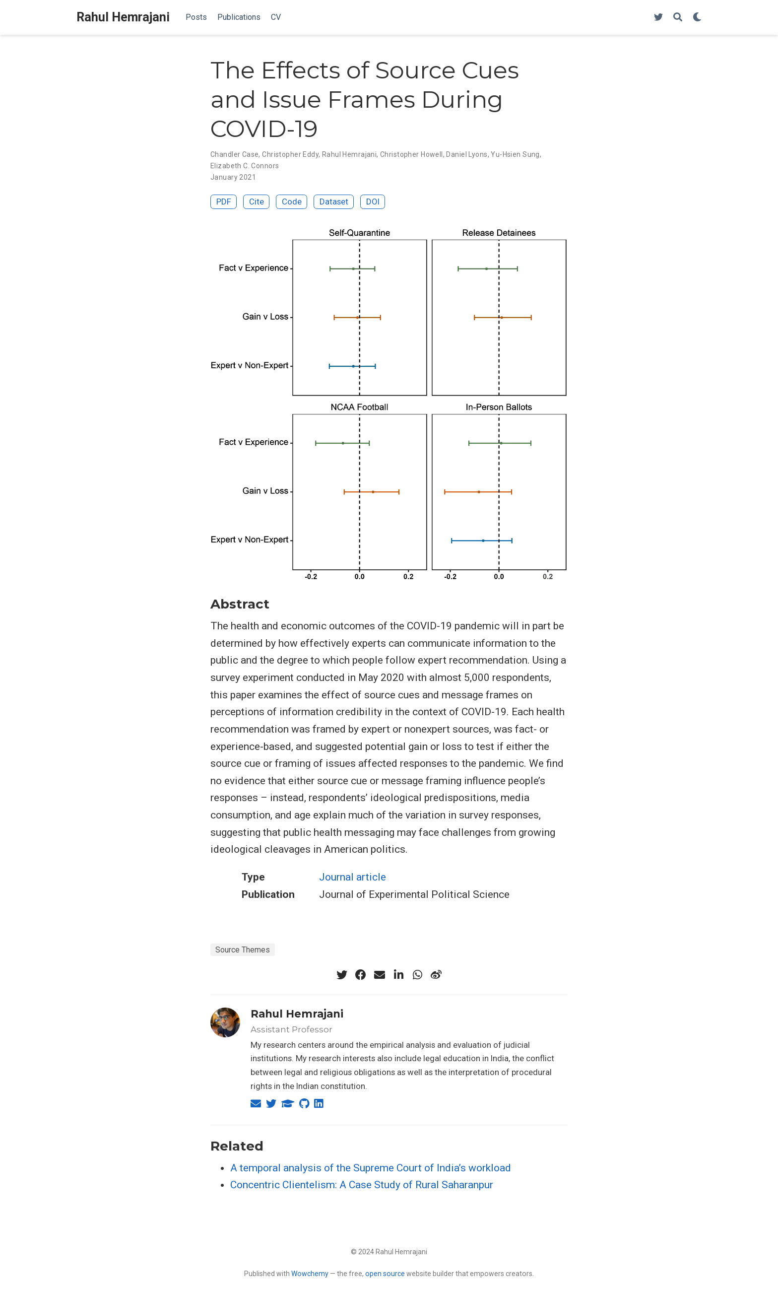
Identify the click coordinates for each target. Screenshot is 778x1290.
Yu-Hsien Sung (515, 154)
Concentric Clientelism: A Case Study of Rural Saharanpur (361, 1185)
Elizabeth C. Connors (244, 166)
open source (385, 1274)
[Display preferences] (697, 17)
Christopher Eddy (290, 154)
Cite (256, 201)
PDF (223, 201)
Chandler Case (234, 154)
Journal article (352, 877)
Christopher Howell (411, 154)
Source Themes (242, 949)
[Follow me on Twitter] (658, 17)
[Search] (677, 17)
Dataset (334, 201)
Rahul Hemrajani (123, 17)
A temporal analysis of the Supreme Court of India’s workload (370, 1168)
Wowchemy (309, 1274)
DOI (373, 201)
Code (292, 201)
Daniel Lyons (466, 154)
